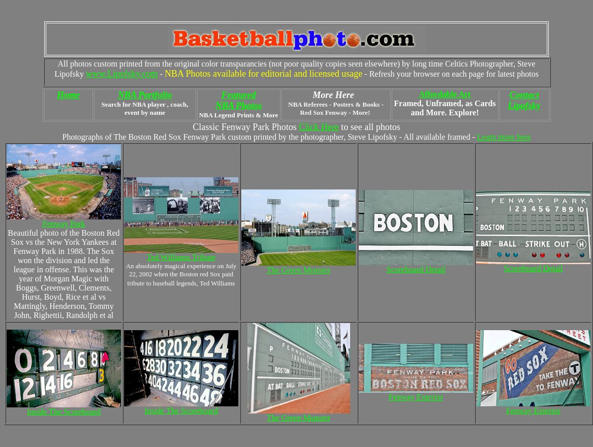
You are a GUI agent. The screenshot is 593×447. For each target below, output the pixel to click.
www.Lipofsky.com (122, 74)
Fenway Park (64, 223)
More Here (333, 95)
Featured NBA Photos (238, 100)
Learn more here (504, 137)
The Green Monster (298, 417)
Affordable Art (445, 94)
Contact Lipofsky (524, 100)
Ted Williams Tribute (181, 257)
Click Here (318, 127)
